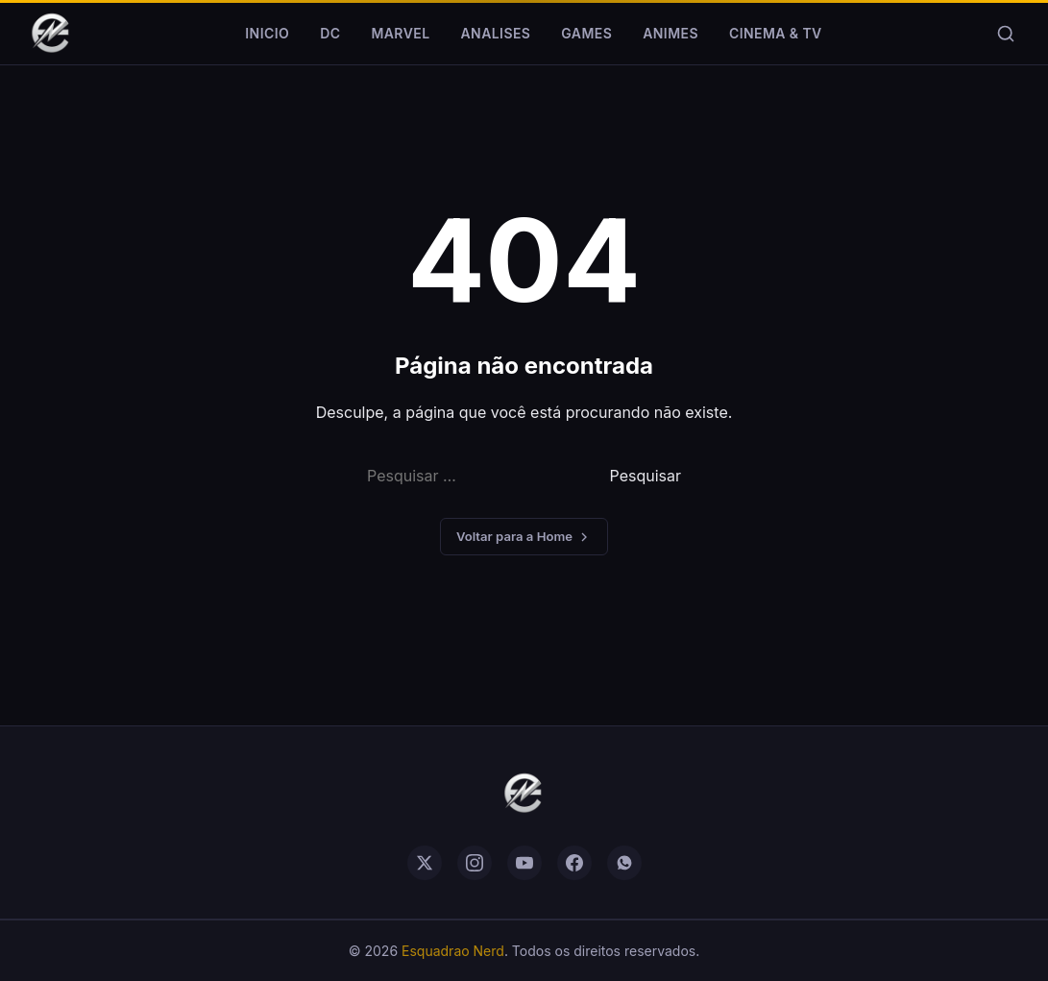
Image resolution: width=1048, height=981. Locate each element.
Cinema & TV (775, 33)
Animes (670, 33)
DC (330, 33)
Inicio (267, 33)
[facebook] (574, 863)
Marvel (400, 33)
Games (586, 33)
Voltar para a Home (524, 536)
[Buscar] (1006, 33)
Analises (496, 33)
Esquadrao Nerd (453, 951)
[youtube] (524, 863)
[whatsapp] (624, 863)
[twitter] (424, 863)
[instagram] (474, 863)
